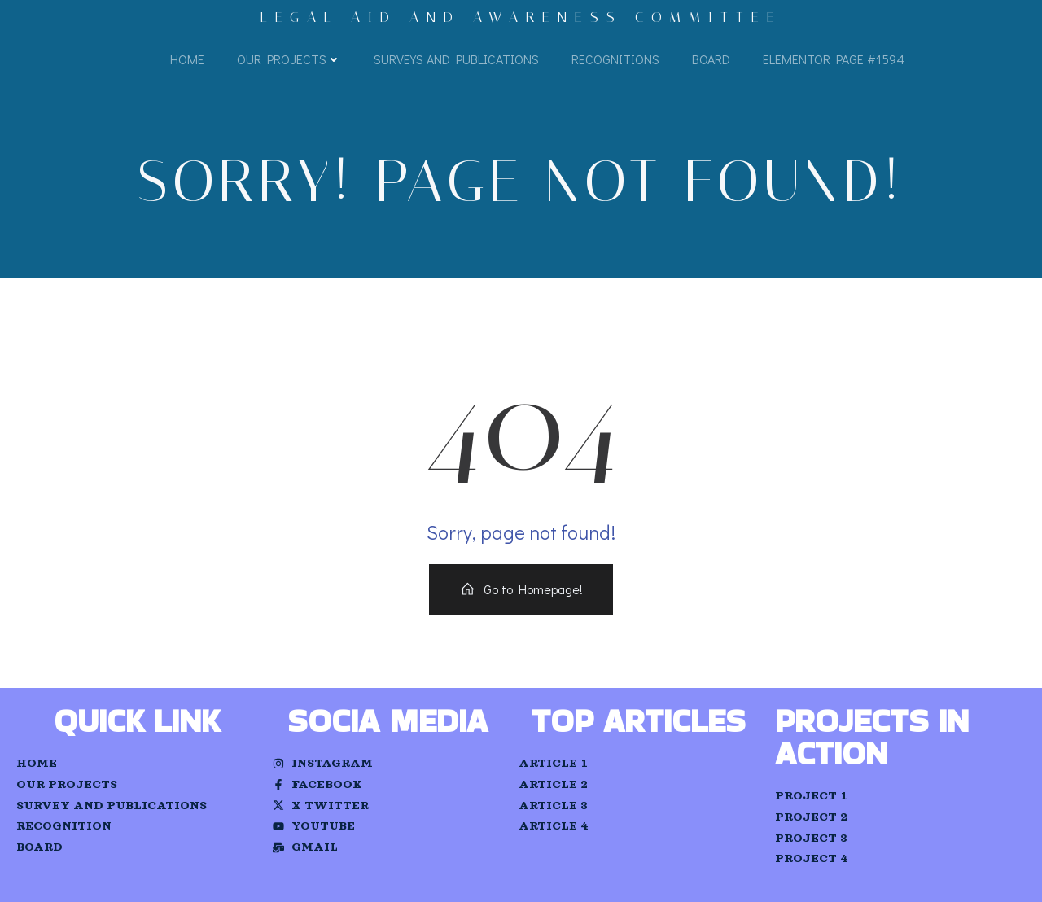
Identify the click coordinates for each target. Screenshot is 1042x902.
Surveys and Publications (456, 59)
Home (187, 59)
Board (711, 59)
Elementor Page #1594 (833, 59)
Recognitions (615, 59)
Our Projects (289, 59)
